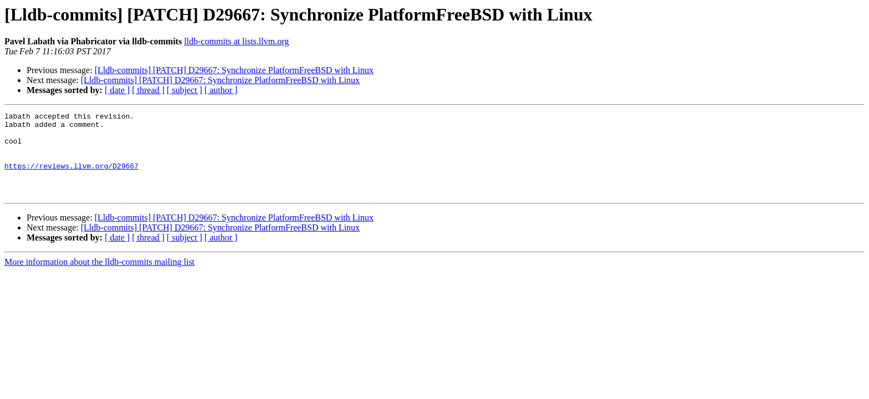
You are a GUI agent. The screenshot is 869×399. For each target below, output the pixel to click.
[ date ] (117, 90)
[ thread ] (148, 90)
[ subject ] (184, 90)
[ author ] (221, 90)
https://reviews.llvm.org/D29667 (71, 177)
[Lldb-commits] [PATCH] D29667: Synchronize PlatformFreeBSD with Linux (234, 70)
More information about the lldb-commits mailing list (99, 278)
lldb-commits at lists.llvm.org (236, 41)
